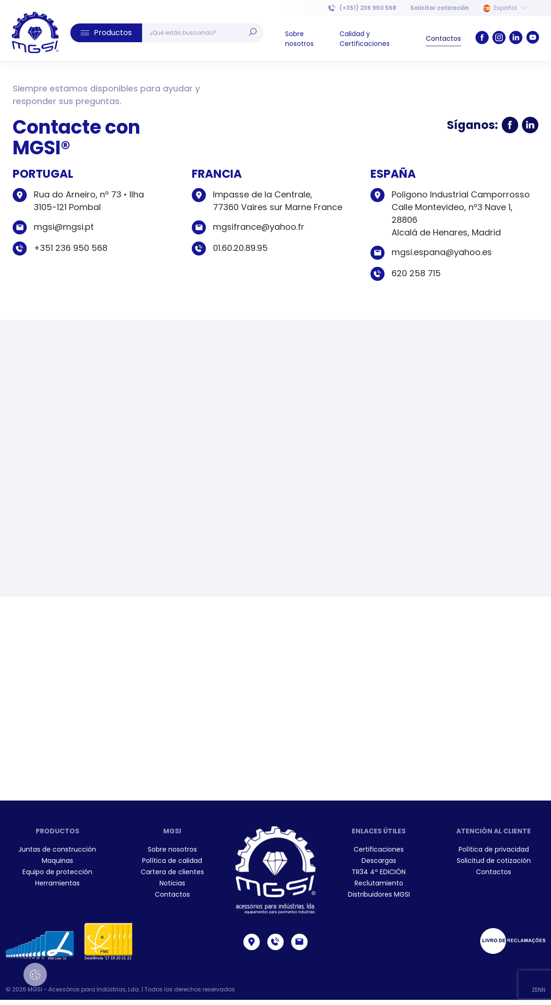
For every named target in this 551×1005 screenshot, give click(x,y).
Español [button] (505, 8)
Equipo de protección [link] (57, 872)
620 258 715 (416, 273)
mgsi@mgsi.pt (64, 227)
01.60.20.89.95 (240, 248)
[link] (35, 33)
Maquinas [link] (57, 860)
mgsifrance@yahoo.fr (258, 227)
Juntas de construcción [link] (57, 849)
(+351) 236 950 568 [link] (362, 8)
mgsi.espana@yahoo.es (442, 252)
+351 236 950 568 (70, 248)
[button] (106, 32)
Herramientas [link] (57, 883)
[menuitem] (439, 8)
